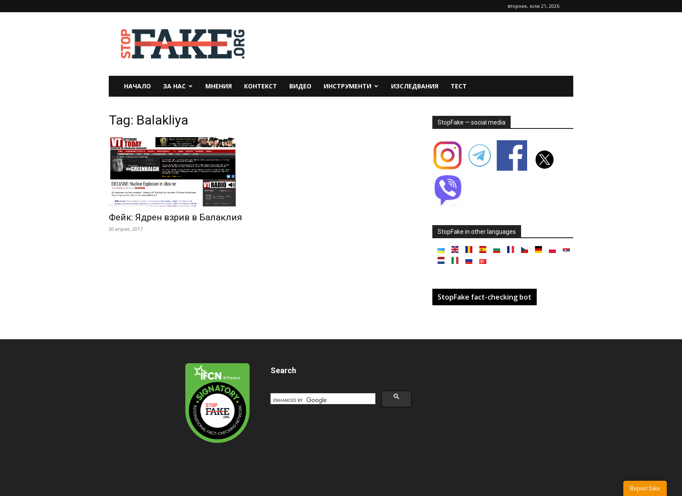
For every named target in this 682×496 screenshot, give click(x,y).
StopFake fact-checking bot (485, 297)
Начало (137, 86)
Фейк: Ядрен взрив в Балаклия (175, 217)
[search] (322, 400)
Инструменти (351, 86)
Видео (300, 86)
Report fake (645, 488)
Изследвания (414, 86)
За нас (178, 86)
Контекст (260, 86)
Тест (459, 86)
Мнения (218, 86)
